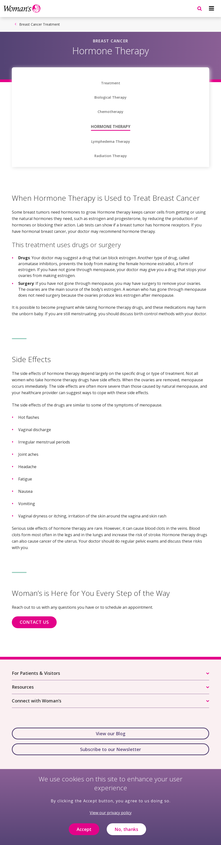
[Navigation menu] (211, 8)
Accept (84, 831)
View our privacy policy (111, 814)
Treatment (110, 83)
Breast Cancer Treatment (39, 24)
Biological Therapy (110, 97)
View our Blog (110, 733)
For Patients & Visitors (36, 673)
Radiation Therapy (110, 156)
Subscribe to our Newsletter (110, 749)
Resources (23, 687)
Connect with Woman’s (36, 701)
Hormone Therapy (110, 126)
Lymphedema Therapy (110, 141)
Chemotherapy (110, 112)
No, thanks (126, 831)
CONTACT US (34, 622)
